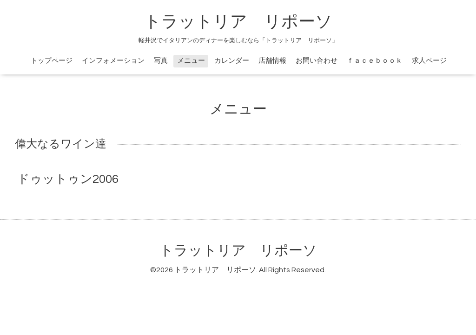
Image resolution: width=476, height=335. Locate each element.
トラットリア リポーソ (238, 250)
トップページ (52, 60)
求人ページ (429, 60)
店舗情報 (272, 60)
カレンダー (231, 60)
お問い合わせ (316, 60)
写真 (161, 60)
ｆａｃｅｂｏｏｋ (375, 60)
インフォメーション (113, 60)
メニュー (191, 60)
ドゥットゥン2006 (68, 179)
